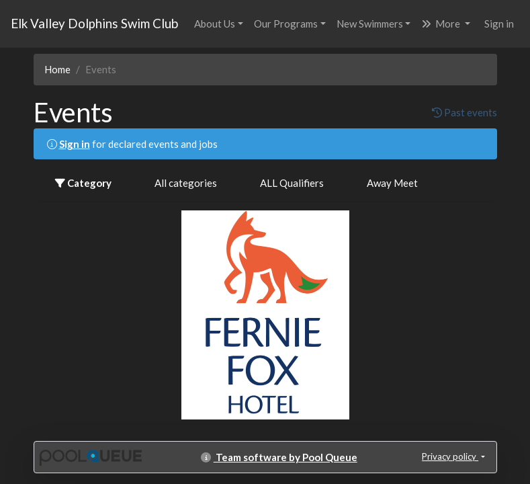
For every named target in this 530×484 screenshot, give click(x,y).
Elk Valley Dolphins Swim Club (94, 23)
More (441, 23)
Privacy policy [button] (450, 456)
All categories (185, 183)
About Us (214, 23)
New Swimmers (370, 23)
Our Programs (286, 23)
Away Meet (392, 183)
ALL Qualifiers (292, 183)
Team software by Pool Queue (279, 457)
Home (57, 69)
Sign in (499, 23)
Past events (464, 112)
